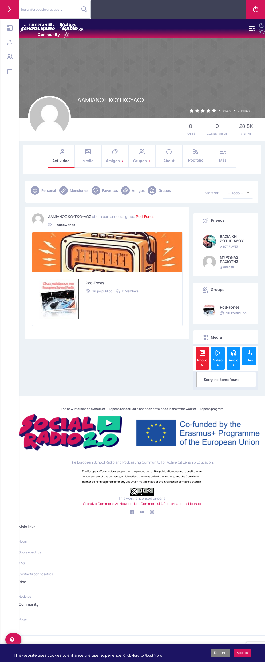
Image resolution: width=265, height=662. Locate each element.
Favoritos (105, 190)
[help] (13, 639)
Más (223, 156)
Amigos (115, 156)
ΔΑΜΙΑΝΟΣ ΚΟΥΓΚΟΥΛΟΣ (69, 212)
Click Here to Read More (142, 655)
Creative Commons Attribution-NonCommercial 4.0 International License (142, 503)
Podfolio (196, 156)
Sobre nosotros (30, 552)
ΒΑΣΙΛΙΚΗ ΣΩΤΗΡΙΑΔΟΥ (232, 238)
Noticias (25, 596)
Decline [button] (220, 652)
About (169, 156)
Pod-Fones (145, 212)
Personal (43, 190)
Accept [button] (242, 652)
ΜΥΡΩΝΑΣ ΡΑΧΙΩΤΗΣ (229, 259)
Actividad (61, 156)
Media (88, 156)
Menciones (73, 190)
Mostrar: (212, 193)
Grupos (142, 156)
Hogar (23, 541)
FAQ (22, 563)
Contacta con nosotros (36, 574)
